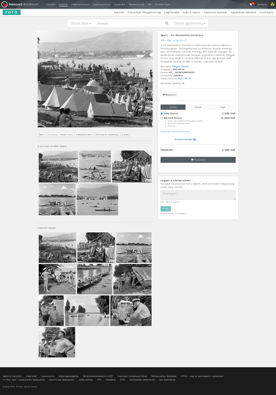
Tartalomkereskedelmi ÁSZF (98, 376)
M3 (149, 4)
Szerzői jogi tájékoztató (61, 379)
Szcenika (119, 4)
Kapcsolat (31, 376)
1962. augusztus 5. (177, 40)
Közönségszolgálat (69, 376)
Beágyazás (169, 94)
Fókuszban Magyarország (144, 12)
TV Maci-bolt (162, 4)
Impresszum (47, 376)
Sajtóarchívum (102, 4)
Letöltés (173, 107)
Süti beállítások (167, 379)
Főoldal (50, 4)
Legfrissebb (171, 12)
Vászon (198, 107)
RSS (99, 379)
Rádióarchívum (80, 4)
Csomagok (266, 12)
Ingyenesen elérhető (243, 12)
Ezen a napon (191, 12)
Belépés (262, 4)
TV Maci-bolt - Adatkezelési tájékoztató (24, 379)
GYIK (122, 379)
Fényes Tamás (180, 66)
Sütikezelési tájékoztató (142, 379)
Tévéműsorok (136, 4)
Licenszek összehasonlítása (175, 131)
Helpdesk (111, 379)
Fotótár (63, 4)
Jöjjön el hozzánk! (12, 376)
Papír (223, 107)
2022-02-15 (184, 78)
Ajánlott (119, 12)
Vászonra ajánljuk (215, 12)
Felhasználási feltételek (164, 376)
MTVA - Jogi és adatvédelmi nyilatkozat (202, 376)
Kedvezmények (185, 139)
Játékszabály (86, 379)
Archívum (19, 4)
